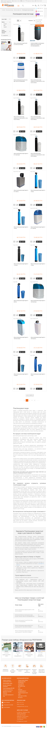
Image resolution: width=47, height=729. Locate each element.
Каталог (19, 5)
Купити (23, 57)
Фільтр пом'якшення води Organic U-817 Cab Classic (21, 154)
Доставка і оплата (16, 0)
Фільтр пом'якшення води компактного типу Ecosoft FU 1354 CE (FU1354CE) (21, 118)
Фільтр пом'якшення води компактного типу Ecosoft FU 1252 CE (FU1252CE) (38, 81)
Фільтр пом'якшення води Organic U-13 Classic (21, 264)
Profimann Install (38, 0)
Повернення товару (30, 0)
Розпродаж (4, 2)
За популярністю (38, 20)
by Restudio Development (16, 726)
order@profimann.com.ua (22, 706)
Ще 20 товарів (29, 395)
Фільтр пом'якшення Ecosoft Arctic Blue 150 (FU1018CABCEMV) (21, 80)
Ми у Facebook (7, 702)
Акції (19, 687)
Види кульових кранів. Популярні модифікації (29, 655)
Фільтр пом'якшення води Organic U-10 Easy (38, 191)
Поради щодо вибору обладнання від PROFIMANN (23, 682)
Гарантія (23, 0)
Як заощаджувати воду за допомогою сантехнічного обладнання (17, 655)
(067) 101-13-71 (36, 5)
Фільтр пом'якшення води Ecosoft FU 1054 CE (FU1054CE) (20, 44)
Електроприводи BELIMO (8, 688)
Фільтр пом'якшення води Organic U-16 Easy (21, 228)
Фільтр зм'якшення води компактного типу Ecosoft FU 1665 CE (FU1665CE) (38, 155)
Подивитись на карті (22, 721)
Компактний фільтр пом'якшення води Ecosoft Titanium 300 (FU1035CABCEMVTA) (37, 44)
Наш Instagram (7, 707)
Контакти (10, 2)
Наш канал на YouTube (8, 704)
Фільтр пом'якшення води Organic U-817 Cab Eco (21, 191)
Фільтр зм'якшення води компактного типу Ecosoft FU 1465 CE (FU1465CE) (38, 118)
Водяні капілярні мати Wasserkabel (6, 655)
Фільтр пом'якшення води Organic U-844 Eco (21, 301)
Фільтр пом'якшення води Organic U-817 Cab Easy (38, 228)
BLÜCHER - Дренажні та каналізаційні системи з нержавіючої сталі (40, 655)
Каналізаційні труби (7, 683)
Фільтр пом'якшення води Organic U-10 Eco (38, 375)
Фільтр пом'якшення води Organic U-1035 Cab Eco (38, 338)
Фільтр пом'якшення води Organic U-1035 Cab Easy (38, 301)
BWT (3, 25)
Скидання (5, 35)
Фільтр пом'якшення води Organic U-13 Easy (38, 264)
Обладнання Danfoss (8, 690)
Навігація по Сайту (22, 695)
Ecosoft (4, 23)
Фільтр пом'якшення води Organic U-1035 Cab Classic (21, 338)
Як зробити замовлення (6, 0)
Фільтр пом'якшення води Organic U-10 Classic (21, 375)
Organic (4, 26)
